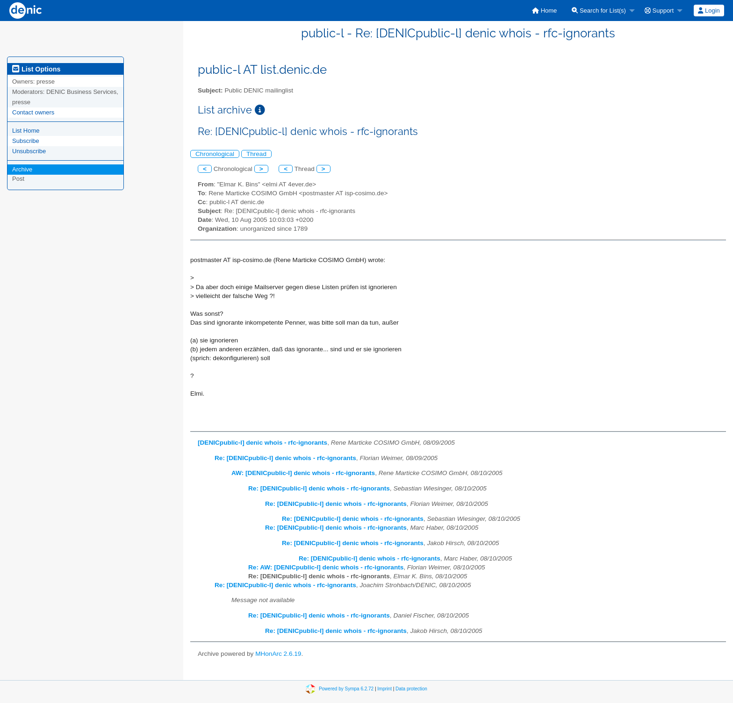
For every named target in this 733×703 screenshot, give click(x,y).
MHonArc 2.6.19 (278, 653)
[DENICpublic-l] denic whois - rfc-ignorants (262, 442)
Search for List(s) (599, 10)
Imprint (384, 688)
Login (708, 10)
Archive (22, 169)
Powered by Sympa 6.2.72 (346, 688)
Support (659, 10)
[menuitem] (544, 10)
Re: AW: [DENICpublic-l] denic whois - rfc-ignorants (325, 567)
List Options (36, 69)
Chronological (214, 153)
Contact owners (33, 112)
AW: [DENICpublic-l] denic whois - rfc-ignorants (303, 472)
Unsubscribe (29, 151)
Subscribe (25, 140)
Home (544, 10)
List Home (26, 130)
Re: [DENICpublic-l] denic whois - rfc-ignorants (285, 458)
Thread (256, 153)
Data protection (411, 688)
